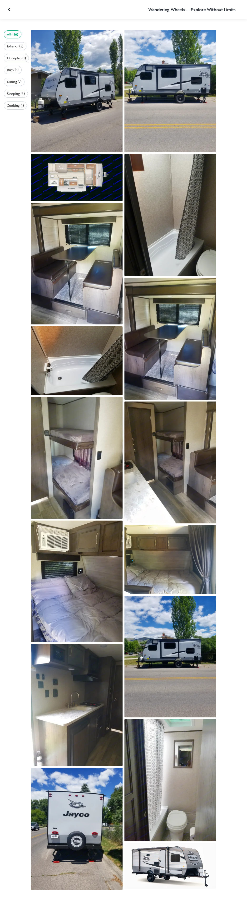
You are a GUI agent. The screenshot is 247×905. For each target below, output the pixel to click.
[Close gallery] (9, 9)
